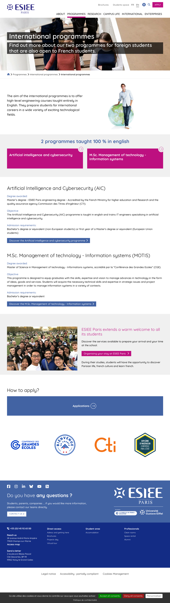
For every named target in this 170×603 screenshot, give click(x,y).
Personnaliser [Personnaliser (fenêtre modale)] (154, 595)
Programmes (20, 74)
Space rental (130, 536)
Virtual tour (52, 543)
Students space (121, 4)
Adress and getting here (58, 532)
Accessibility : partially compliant (79, 573)
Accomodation (92, 532)
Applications (81, 406)
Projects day (52, 539)
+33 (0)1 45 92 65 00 (20, 528)
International (132, 13)
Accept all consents (110, 595)
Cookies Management (116, 573)
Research (94, 13)
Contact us (15, 513)
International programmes (44, 74)
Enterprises (153, 13)
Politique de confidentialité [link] (85, 600)
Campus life (111, 13)
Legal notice (48, 573)
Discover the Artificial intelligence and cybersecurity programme (47, 240)
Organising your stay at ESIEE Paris (105, 353)
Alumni (127, 539)
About (60, 13)
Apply (158, 4)
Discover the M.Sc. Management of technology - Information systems (50, 304)
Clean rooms (130, 532)
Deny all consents (133, 595)
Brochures (103, 4)
